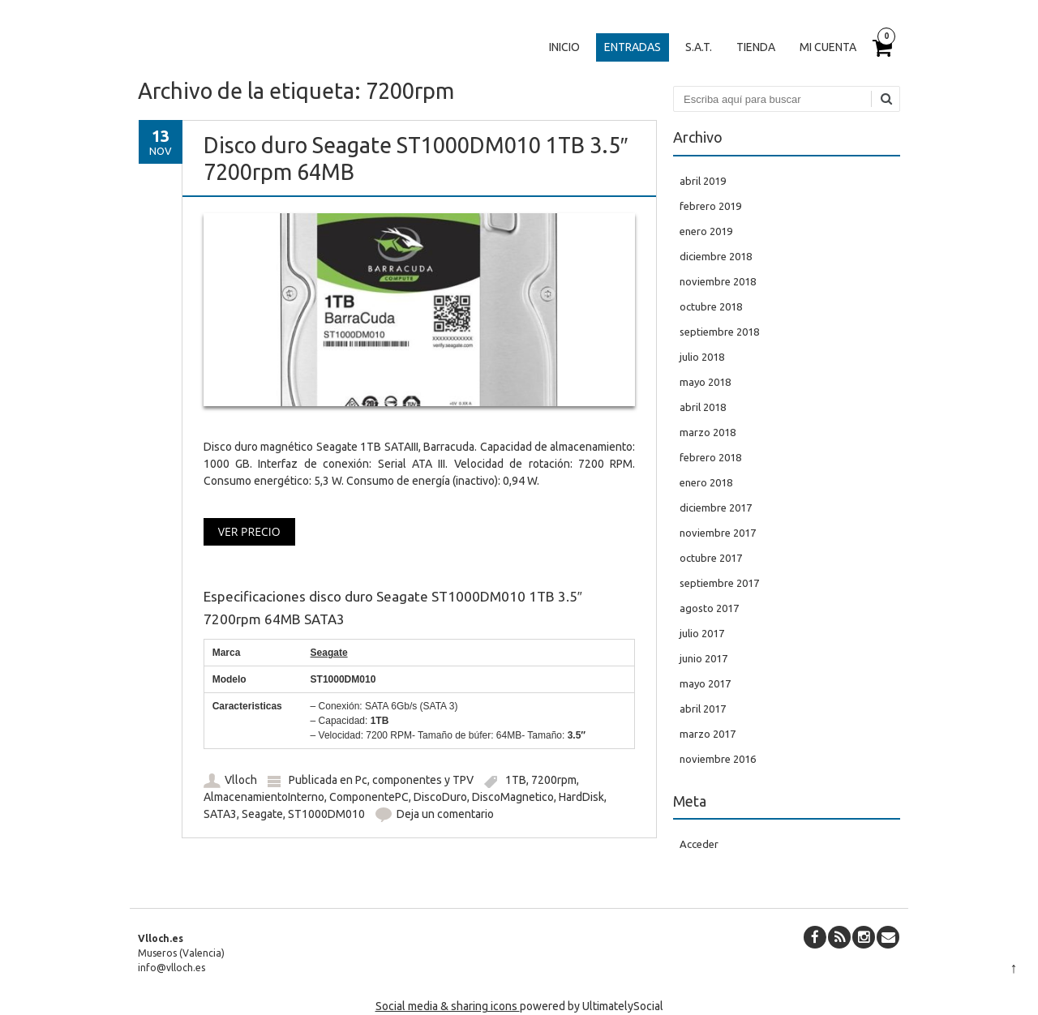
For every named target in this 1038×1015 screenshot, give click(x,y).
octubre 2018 (711, 306)
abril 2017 (703, 708)
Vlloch (241, 779)
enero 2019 (706, 231)
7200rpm (554, 779)
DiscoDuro (440, 796)
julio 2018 (702, 356)
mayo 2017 (705, 683)
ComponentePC (369, 796)
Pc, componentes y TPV (414, 779)
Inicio (564, 47)
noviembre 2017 (718, 532)
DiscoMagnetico (513, 796)
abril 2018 (703, 407)
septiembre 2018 (719, 331)
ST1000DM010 (326, 813)
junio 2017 (703, 658)
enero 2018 (706, 482)
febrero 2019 (710, 206)
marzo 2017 (708, 733)
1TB (515, 779)
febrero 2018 (710, 457)
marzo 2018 (708, 432)
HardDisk (581, 796)
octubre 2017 (711, 557)
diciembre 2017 (716, 507)
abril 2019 (703, 180)
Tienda (755, 47)
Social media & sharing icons (447, 1006)
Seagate (262, 813)
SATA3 (220, 813)
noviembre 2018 (718, 281)
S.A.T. (698, 47)
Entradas (632, 47)
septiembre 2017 (719, 583)
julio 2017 (702, 633)
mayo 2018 (705, 382)
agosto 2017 (709, 608)
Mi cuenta (828, 47)
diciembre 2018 (716, 256)
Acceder (699, 844)
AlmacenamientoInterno (264, 796)
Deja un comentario (445, 813)
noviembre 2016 (718, 758)
